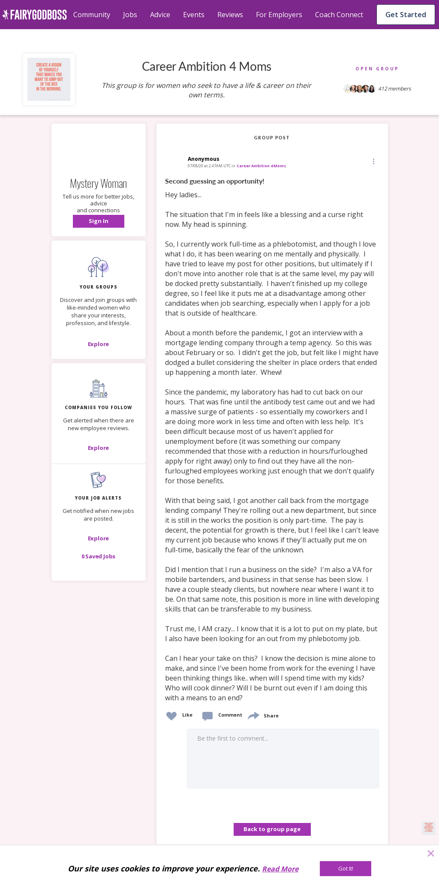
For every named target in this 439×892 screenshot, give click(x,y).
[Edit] (373, 161)
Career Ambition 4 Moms (261, 166)
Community (91, 14)
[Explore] (99, 344)
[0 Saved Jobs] (99, 556)
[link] (272, 440)
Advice (160, 14)
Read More (280, 869)
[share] (253, 714)
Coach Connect (339, 14)
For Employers (279, 14)
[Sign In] (98, 221)
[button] (98, 221)
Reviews (230, 14)
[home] (34, 14)
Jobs (130, 14)
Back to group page (272, 829)
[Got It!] (345, 868)
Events (193, 14)
